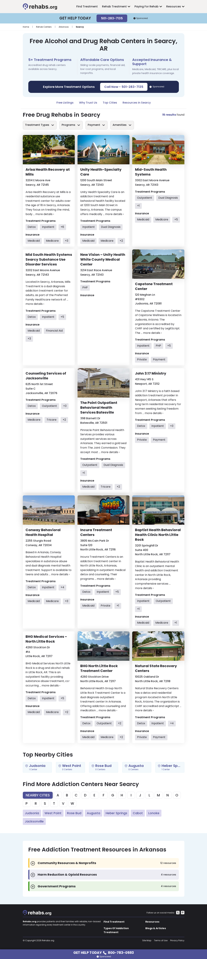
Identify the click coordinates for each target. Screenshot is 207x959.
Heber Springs (116, 813)
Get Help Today (103, 952)
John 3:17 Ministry (150, 373)
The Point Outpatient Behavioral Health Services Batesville (98, 407)
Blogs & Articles (155, 928)
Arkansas (64, 26)
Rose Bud (74, 813)
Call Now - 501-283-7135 (123, 87)
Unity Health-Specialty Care (101, 172)
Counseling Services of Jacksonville (46, 376)
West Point (53, 813)
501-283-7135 (112, 18)
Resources (173, 6)
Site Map (146, 940)
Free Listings (65, 103)
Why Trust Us (88, 103)
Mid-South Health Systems (151, 172)
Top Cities (110, 103)
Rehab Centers (44, 26)
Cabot (138, 813)
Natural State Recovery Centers (156, 668)
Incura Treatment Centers (96, 532)
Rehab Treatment (114, 6)
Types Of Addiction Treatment (116, 930)
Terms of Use (160, 940)
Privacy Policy (177, 940)
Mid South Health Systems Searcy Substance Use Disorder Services (49, 259)
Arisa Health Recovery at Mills (48, 172)
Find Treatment (87, 6)
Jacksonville (34, 821)
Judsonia (32, 813)
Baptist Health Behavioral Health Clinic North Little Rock (158, 534)
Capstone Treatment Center (154, 286)
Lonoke (153, 813)
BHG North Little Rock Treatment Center (99, 668)
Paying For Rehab (146, 6)
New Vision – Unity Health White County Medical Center (102, 259)
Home (26, 26)
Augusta (93, 813)
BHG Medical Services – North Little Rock (46, 639)
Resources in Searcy (137, 103)
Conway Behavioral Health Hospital (43, 532)
